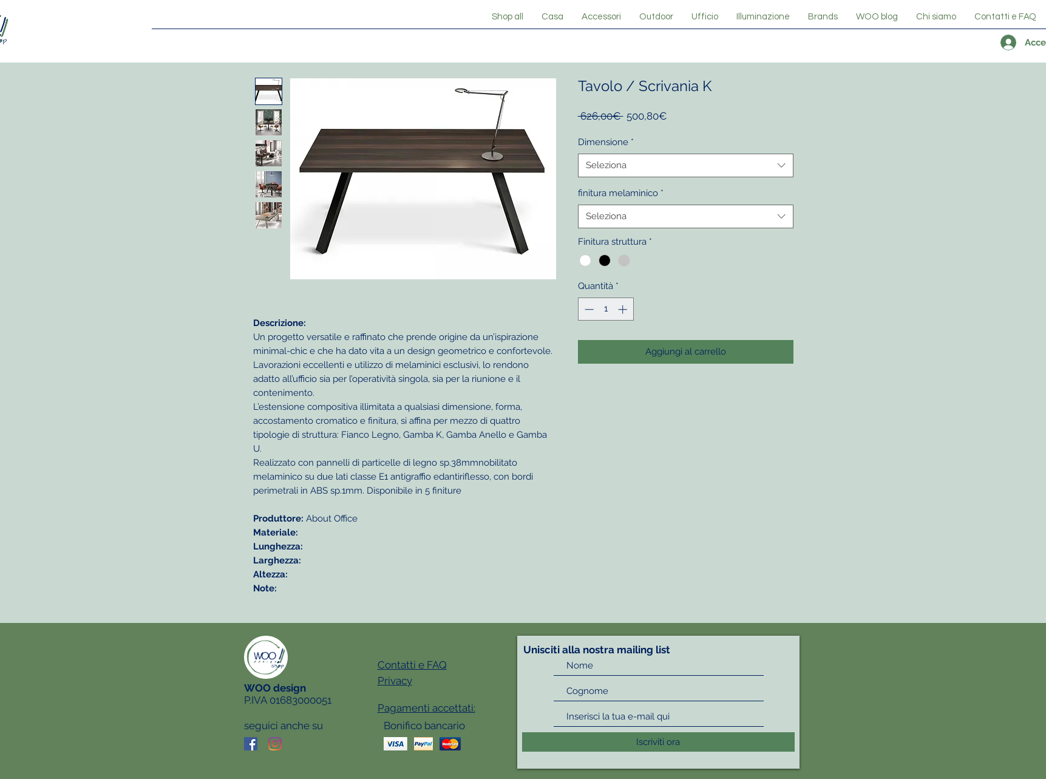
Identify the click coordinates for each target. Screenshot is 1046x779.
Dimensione (606, 142)
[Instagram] (275, 743)
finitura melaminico (621, 193)
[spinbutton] (606, 309)
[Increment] (624, 309)
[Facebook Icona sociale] (250, 743)
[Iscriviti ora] (658, 742)
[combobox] (685, 165)
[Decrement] (588, 309)
